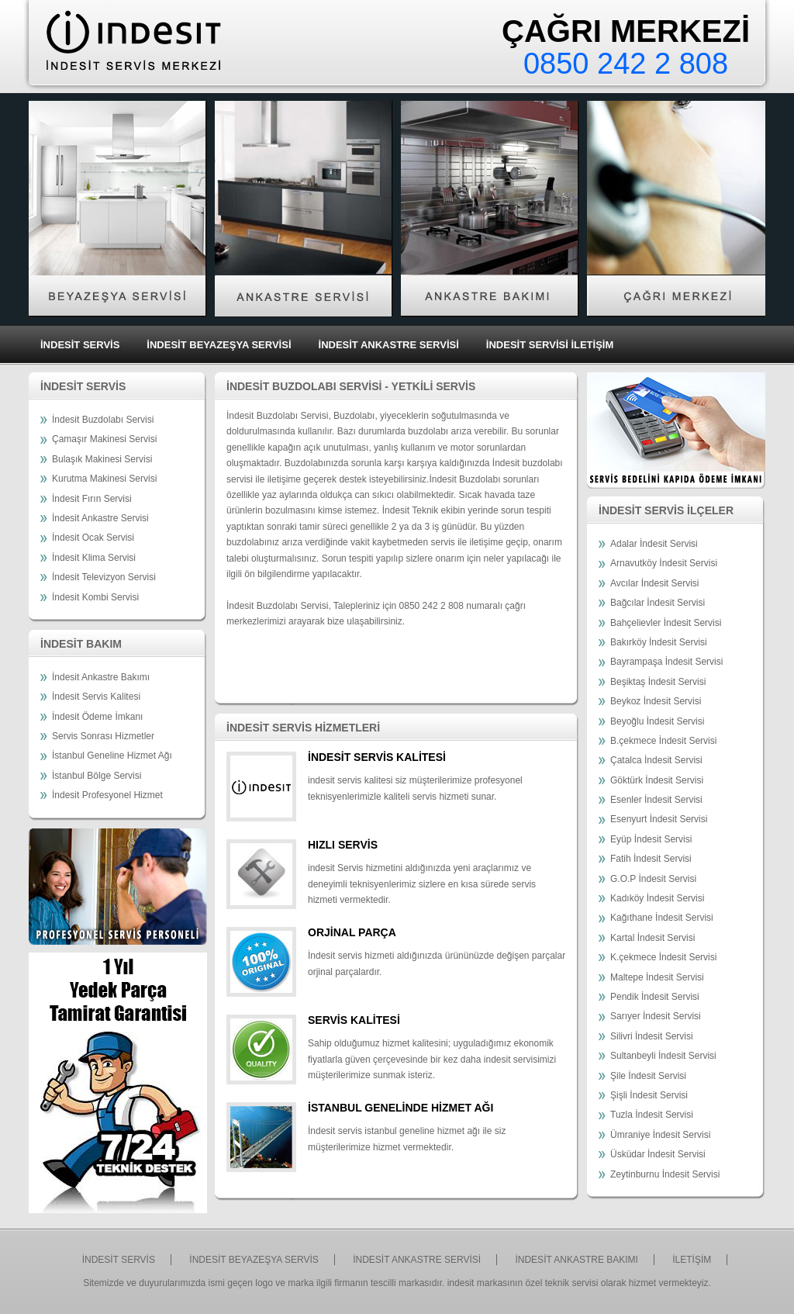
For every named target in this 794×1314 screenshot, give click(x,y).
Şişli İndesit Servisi (649, 1095)
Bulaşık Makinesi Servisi (102, 459)
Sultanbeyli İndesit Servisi (663, 1055)
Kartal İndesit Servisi (652, 937)
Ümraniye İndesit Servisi (660, 1134)
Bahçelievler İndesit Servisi (665, 622)
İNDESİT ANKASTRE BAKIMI (576, 1259)
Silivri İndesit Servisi (651, 1036)
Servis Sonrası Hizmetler (103, 736)
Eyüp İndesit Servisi (651, 839)
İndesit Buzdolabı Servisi (103, 419)
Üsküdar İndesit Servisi (658, 1154)
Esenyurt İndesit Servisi (658, 819)
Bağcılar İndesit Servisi (657, 602)
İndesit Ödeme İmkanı (97, 716)
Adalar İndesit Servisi (654, 543)
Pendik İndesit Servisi (654, 996)
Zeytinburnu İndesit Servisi (665, 1174)
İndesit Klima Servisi (94, 557)
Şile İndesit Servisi (648, 1075)
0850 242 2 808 (625, 63)
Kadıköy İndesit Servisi (657, 898)
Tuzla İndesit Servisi (651, 1114)
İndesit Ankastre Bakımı (101, 677)
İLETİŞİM (691, 1259)
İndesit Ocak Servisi (93, 537)
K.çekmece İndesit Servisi (663, 957)
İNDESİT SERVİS (79, 345)
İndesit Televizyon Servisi (104, 577)
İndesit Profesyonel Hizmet (107, 795)
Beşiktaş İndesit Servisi (658, 681)
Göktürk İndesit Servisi (656, 780)
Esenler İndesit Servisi (656, 799)
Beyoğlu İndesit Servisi (657, 721)
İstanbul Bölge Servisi (96, 775)
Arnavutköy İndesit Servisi (663, 563)
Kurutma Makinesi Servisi (104, 478)
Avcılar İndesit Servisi (654, 583)
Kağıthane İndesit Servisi (661, 917)
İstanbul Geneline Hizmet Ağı (112, 755)
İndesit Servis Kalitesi (96, 696)
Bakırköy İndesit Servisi (658, 642)
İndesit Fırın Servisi (92, 498)
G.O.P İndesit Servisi (653, 878)
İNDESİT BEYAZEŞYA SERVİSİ (219, 345)
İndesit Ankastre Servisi (100, 518)
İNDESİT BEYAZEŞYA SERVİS (254, 1259)
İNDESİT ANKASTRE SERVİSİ (389, 345)
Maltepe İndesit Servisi (657, 977)
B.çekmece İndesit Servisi (663, 740)
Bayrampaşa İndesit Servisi (666, 661)
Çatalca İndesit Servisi (656, 760)
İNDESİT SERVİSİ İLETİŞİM (549, 345)
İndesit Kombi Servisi (95, 597)
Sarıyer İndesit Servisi (655, 1016)
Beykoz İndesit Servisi (655, 701)
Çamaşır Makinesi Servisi (104, 439)
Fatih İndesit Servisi (651, 858)
